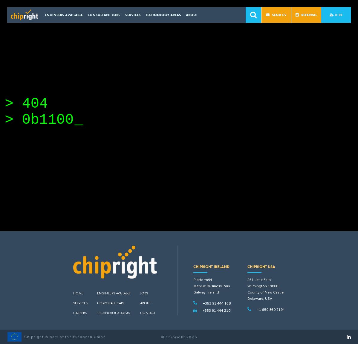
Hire (336, 15)
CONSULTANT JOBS (104, 15)
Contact (147, 313)
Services (133, 15)
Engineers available (64, 15)
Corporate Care (111, 303)
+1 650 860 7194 (271, 310)
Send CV (276, 15)
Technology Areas (163, 15)
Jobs (144, 293)
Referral (306, 15)
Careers (80, 313)
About (192, 15)
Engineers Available (114, 293)
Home (78, 293)
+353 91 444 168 (217, 303)
